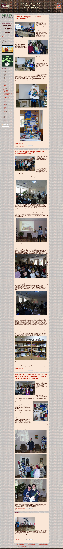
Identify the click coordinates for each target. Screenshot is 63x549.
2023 (3, 74)
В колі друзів (48, 10)
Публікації (4, 124)
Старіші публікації (43, 544)
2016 (3, 84)
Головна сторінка (5, 10)
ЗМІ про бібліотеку (32, 10)
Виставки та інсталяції (22, 10)
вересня (5, 101)
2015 (3, 114)
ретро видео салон (22, 541)
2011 (3, 120)
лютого (5, 111)
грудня (5, 85)
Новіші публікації (19, 544)
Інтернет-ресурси (52, 12)
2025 (3, 71)
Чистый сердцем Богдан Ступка (26, 515)
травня (5, 107)
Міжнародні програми (27, 12)
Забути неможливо (17, 12)
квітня (5, 108)
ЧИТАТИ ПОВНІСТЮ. (19, 143)
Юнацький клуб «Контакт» (7, 12)
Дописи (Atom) (23, 546)
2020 (3, 78)
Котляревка (4, 5)
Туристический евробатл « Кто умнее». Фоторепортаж (8, 90)
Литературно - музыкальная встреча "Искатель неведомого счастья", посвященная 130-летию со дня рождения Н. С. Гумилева (31, 376)
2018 (3, 81)
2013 (3, 117)
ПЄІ (58, 12)
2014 (3, 116)
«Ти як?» (54, 10)
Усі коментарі (5, 126)
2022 (3, 75)
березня (5, 110)
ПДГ (33, 12)
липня (5, 104)
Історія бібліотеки (40, 10)
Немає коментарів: (21, 145)
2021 (3, 77)
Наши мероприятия (22, 509)
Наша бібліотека (13, 10)
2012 (3, 119)
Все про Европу (21, 146)
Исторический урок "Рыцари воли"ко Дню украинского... (7, 93)
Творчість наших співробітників (41, 12)
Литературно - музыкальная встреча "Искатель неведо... (7, 97)
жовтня (5, 88)
